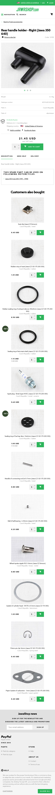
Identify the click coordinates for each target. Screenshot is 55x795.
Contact (33, 761)
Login (50, 3)
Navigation (8, 15)
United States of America (30, 3)
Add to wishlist (15, 130)
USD (43, 3)
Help (32, 751)
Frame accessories (15, 22)
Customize (8, 791)
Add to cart (34, 147)
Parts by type (7, 754)
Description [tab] (7, 156)
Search (21, 14)
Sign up (40, 727)
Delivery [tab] (35, 156)
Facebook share (29, 130)
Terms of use (35, 764)
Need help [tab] (21, 156)
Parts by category (9, 751)
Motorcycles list (9, 37)
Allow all (45, 791)
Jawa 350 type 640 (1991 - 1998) (16, 179)
